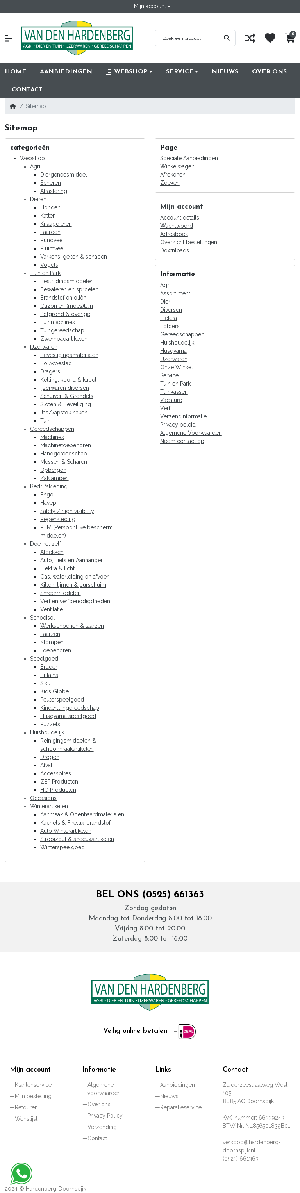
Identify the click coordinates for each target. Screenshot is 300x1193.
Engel (47, 494)
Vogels (49, 265)
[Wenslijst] (270, 38)
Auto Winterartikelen (65, 831)
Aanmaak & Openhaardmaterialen (82, 814)
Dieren (38, 199)
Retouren (26, 1107)
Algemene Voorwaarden (191, 433)
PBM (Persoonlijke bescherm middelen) (76, 531)
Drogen (49, 757)
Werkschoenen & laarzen (72, 626)
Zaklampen (54, 478)
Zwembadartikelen (64, 339)
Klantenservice (33, 1085)
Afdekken (52, 552)
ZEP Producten (59, 782)
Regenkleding (57, 519)
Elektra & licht (57, 568)
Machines (52, 437)
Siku (45, 683)
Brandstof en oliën (63, 298)
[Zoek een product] (186, 38)
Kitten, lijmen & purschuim (73, 585)
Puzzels (50, 724)
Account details (179, 217)
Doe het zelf (45, 544)
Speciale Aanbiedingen (189, 158)
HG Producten (58, 790)
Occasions (43, 798)
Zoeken (170, 183)
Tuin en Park (45, 273)
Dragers (50, 371)
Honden (50, 207)
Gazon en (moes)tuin (66, 306)
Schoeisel (42, 617)
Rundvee (51, 240)
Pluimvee (51, 248)
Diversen (171, 310)
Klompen (52, 642)
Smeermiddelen (60, 593)
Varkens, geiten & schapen (73, 257)
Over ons (99, 1104)
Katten (48, 216)
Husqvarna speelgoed (68, 716)
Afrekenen (173, 174)
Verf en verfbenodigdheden (75, 601)
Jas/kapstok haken (64, 412)
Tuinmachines (57, 322)
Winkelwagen (177, 166)
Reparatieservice (181, 1107)
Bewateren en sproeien (69, 289)
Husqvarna (173, 351)
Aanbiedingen (177, 1085)
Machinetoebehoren (65, 445)
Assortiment (175, 293)
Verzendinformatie (183, 416)
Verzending (102, 1127)
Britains (49, 675)
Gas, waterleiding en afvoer (74, 576)
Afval (46, 765)
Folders (170, 326)
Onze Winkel (176, 367)
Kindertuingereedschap (69, 708)
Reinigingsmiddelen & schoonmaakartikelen (68, 745)
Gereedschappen (52, 429)
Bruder (48, 667)
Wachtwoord (176, 226)
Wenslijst (26, 1119)
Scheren (50, 183)
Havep (48, 503)
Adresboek (174, 234)
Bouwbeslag (56, 363)
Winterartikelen (49, 806)
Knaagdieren (56, 224)
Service (169, 375)
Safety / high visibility (67, 511)
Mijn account (181, 207)
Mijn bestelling (33, 1096)
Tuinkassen (174, 392)
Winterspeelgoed (62, 847)
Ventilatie (51, 609)
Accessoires (55, 773)
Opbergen (53, 470)
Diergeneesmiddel (63, 174)
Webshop (32, 158)
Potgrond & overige (65, 314)
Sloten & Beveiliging (65, 404)
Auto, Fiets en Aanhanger (71, 560)
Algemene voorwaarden (104, 1089)
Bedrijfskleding (49, 486)
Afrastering (53, 191)
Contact (97, 1138)
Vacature (171, 400)
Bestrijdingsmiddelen (67, 281)
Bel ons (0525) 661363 (150, 895)
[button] (152, 6)
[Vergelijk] (250, 38)
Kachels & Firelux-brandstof (75, 823)
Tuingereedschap (62, 330)
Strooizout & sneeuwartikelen (77, 839)
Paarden (50, 232)
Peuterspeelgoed (62, 700)
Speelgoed (44, 658)
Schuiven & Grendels (66, 396)
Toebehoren (55, 650)
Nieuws (169, 1096)
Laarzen (50, 634)
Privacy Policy (105, 1116)
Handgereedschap (63, 453)
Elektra (168, 318)
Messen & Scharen (63, 462)
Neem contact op (182, 441)
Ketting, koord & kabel (68, 380)
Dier (165, 301)
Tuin (45, 421)
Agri (35, 166)
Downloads (174, 250)
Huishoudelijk (47, 732)
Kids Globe (54, 691)
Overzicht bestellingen (188, 242)
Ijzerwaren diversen (64, 388)
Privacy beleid (178, 424)
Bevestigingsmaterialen (69, 355)
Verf (165, 408)
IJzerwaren (43, 347)
